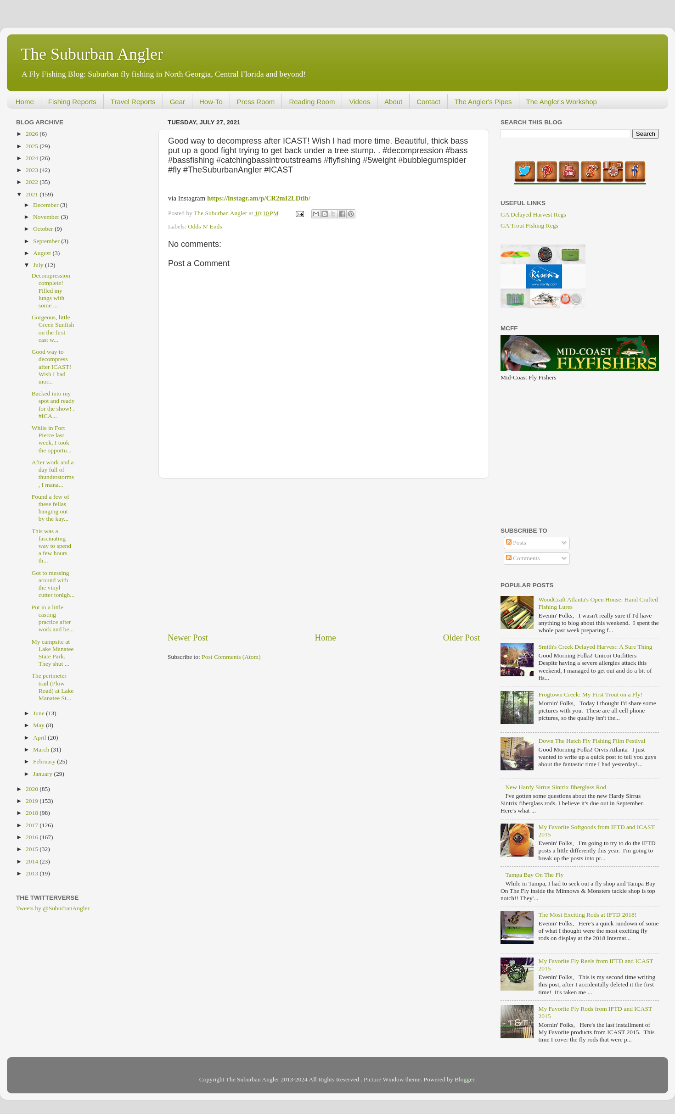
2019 (32, 800)
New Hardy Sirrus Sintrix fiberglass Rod (555, 787)
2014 (32, 861)
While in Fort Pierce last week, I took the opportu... (52, 439)
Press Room (256, 102)
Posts (516, 542)
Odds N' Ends (205, 226)
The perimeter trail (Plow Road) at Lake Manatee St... (52, 687)
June (39, 713)
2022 (32, 181)
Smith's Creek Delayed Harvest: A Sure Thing (595, 646)
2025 (32, 146)
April (40, 737)
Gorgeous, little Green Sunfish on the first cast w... (53, 328)
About (393, 102)
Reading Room (312, 102)
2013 (32, 873)
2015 (32, 849)
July (39, 265)
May (39, 725)
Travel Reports (133, 102)
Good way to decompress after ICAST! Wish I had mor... (52, 366)
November (47, 216)
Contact (428, 102)
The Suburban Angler (92, 54)
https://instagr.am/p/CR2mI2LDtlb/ (258, 198)
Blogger (464, 1079)
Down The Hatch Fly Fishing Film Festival (591, 740)
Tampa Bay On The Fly (534, 874)
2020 (32, 788)
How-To (211, 102)
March (42, 749)
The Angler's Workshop (561, 102)
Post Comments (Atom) (231, 656)
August (42, 253)
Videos (359, 102)
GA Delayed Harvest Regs (533, 214)
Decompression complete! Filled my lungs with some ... (51, 290)
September (47, 241)
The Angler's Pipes (483, 102)
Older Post (461, 637)
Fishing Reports (72, 102)
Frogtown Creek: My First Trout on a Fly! (590, 694)
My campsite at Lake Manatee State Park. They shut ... (53, 653)
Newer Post (188, 637)
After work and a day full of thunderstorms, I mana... (53, 473)
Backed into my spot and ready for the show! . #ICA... (53, 404)
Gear (177, 102)
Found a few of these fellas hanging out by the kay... (50, 508)
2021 (32, 194)
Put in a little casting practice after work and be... (53, 618)
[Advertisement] (324, 555)
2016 (32, 837)
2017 (32, 825)
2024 (32, 158)
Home (25, 102)
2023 (32, 170)
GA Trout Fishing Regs (529, 225)
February (45, 761)
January (43, 773)
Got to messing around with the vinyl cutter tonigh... (53, 584)
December (46, 204)
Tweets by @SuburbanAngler (53, 908)
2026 (32, 133)
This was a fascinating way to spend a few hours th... (51, 546)
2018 (32, 812)
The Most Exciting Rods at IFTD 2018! (587, 914)
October (44, 228)
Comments (523, 558)
